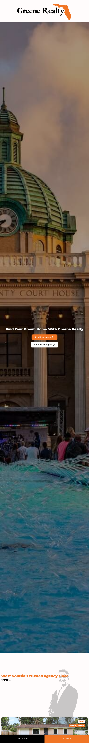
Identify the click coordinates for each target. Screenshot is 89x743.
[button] (77, 725)
